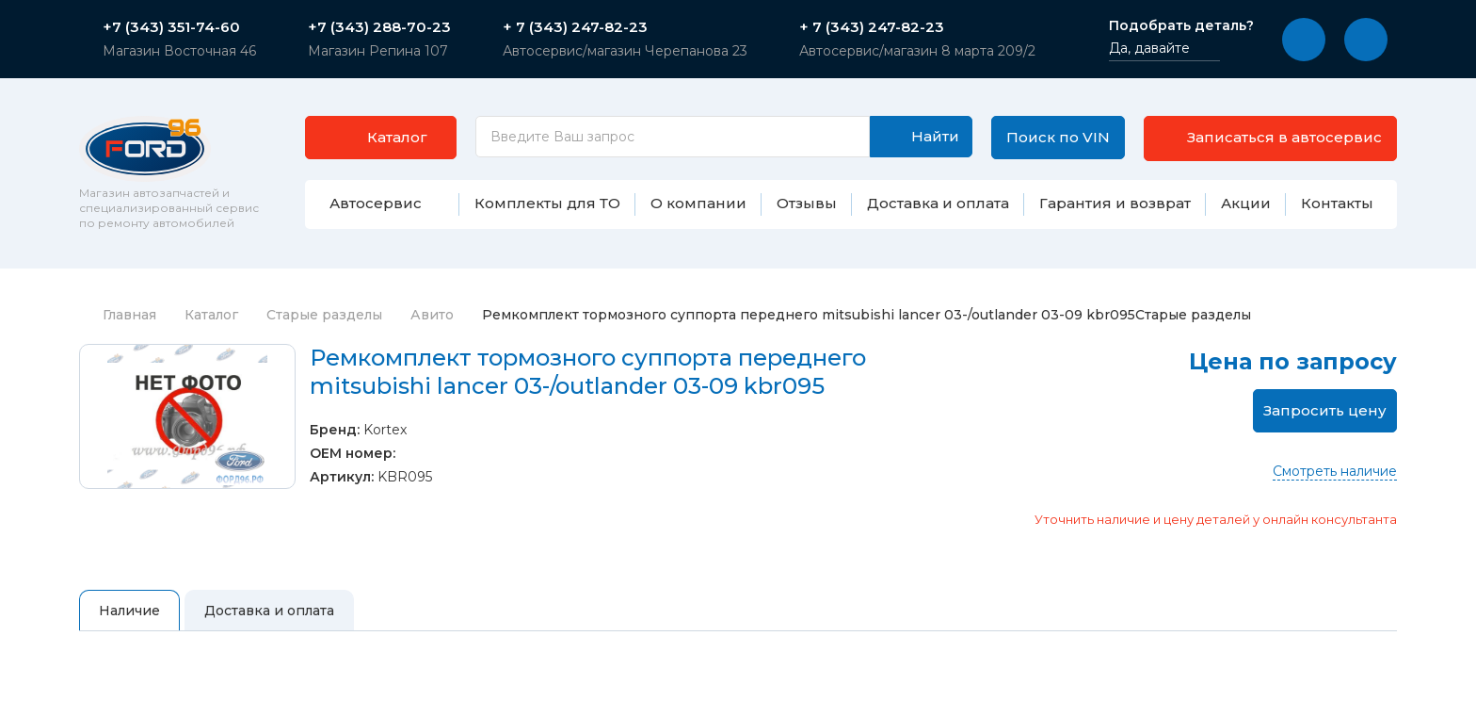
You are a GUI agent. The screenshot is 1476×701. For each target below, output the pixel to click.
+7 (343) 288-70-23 (379, 27)
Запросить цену (1325, 410)
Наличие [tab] (129, 610)
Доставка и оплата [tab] (269, 610)
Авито (432, 314)
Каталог (211, 314)
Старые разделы (324, 314)
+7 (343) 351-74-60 (171, 27)
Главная (117, 314)
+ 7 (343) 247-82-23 (575, 27)
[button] (1303, 39)
